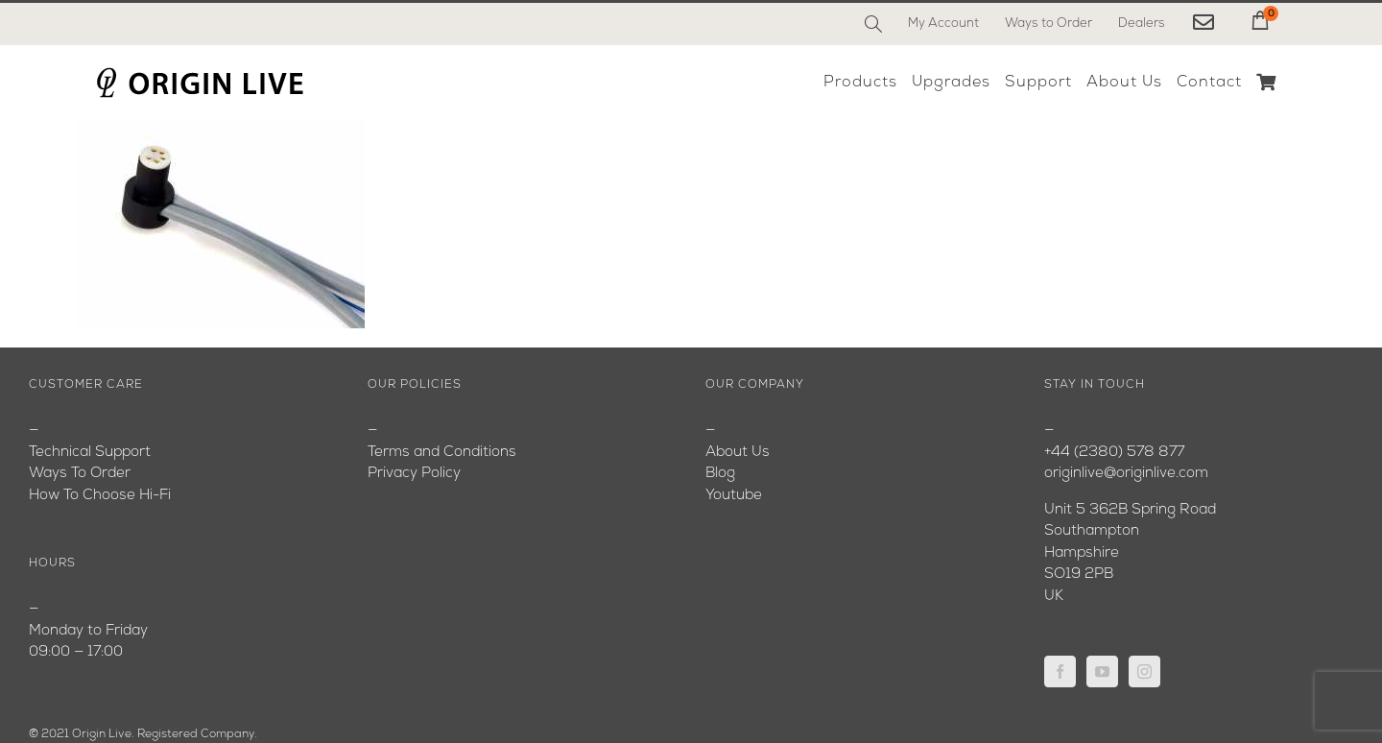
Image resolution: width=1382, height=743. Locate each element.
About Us (737, 452)
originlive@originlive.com (1126, 474)
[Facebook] (1060, 671)
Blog (720, 474)
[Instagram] (1144, 671)
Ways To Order (80, 474)
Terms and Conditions (442, 452)
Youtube (733, 496)
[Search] (873, 24)
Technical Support (90, 452)
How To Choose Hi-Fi (100, 496)
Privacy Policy (414, 474)
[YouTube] (1102, 671)
